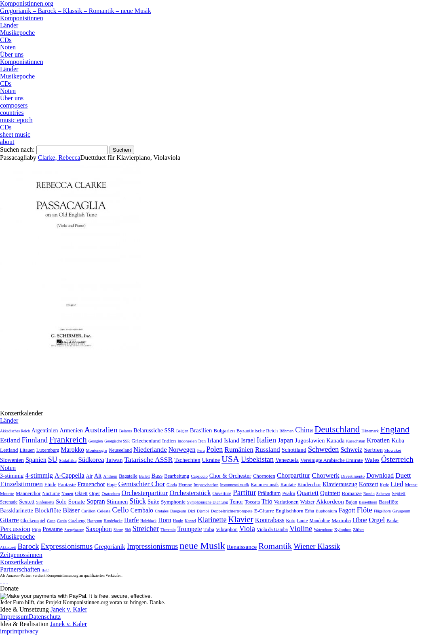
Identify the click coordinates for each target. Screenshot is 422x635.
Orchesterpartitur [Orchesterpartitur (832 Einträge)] (145, 493)
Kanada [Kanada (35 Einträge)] (336, 440)
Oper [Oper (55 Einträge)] (94, 493)
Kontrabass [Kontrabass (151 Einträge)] (270, 519)
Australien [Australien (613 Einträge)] (101, 429)
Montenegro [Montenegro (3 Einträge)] (96, 450)
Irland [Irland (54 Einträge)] (214, 440)
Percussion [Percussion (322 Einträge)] (15, 529)
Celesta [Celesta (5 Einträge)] (103, 510)
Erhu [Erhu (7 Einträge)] (309, 511)
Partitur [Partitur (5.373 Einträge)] (244, 492)
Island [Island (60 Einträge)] (231, 440)
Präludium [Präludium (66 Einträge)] (269, 493)
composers (13, 105)
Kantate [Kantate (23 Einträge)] (288, 484)
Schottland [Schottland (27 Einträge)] (294, 450)
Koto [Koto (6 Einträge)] (290, 520)
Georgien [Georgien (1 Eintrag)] (96, 441)
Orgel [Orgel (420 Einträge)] (377, 520)
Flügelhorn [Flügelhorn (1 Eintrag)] (382, 511)
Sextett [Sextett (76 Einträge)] (26, 502)
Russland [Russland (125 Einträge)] (267, 449)
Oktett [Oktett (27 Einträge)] (81, 493)
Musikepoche (17, 32)
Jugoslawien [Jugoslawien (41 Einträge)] (310, 440)
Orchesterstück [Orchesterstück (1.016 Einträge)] (190, 493)
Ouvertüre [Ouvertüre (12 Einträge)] (222, 493)
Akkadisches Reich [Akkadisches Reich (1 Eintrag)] (15, 431)
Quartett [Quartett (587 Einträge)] (308, 493)
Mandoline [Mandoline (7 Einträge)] (320, 520)
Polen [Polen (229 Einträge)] (215, 449)
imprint (9, 631)
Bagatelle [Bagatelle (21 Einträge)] (128, 476)
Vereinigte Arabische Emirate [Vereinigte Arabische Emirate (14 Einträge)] (331, 460)
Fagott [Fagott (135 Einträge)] (347, 510)
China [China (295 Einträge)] (304, 430)
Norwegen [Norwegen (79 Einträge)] (182, 449)
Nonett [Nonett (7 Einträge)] (67, 493)
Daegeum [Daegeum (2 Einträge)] (178, 511)
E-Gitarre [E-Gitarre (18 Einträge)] (264, 511)
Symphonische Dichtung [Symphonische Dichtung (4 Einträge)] (207, 502)
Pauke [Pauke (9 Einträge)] (392, 520)
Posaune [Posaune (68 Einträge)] (52, 529)
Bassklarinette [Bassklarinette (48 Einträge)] (16, 510)
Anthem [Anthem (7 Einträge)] (110, 476)
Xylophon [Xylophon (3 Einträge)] (343, 529)
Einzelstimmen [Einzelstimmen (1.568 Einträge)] (21, 484)
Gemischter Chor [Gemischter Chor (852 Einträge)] (141, 484)
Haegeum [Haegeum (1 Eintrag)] (94, 521)
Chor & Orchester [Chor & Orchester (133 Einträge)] (230, 475)
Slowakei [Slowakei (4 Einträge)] (392, 450)
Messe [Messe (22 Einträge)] (411, 484)
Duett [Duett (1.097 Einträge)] (403, 475)
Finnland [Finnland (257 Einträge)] (35, 440)
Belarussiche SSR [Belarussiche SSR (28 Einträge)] (154, 430)
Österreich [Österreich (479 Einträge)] (397, 459)
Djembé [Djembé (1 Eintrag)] (203, 511)
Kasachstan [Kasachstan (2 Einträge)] (355, 441)
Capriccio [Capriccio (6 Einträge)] (199, 476)
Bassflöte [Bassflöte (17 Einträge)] (388, 502)
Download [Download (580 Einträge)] (380, 475)
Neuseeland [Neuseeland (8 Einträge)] (120, 450)
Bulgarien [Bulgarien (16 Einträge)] (224, 431)
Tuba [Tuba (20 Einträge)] (208, 529)
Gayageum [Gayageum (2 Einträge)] (401, 511)
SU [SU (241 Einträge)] (52, 459)
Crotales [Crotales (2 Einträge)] (162, 511)
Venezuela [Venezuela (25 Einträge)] (287, 460)
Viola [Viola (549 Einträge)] (247, 529)
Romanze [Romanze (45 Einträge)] (351, 493)
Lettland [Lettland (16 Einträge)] (9, 450)
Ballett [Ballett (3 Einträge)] (144, 476)
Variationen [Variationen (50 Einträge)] (286, 502)
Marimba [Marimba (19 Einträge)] (341, 520)
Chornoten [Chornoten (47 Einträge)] (264, 476)
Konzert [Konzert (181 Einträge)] (368, 484)
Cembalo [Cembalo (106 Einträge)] (141, 510)
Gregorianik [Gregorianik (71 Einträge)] (109, 546)
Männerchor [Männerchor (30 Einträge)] (28, 493)
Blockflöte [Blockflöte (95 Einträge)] (48, 510)
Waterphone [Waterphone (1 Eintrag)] (323, 529)
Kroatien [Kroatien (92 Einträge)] (378, 440)
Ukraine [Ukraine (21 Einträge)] (211, 460)
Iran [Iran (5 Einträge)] (202, 440)
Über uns (11, 54)
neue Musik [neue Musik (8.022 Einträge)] (202, 545)
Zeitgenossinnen (21, 554)
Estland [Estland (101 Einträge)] (10, 440)
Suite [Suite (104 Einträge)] (153, 501)
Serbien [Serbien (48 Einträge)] (373, 449)
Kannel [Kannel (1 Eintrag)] (190, 521)
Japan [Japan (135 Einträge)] (285, 440)
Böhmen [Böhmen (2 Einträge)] (286, 431)
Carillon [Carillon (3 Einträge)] (88, 511)
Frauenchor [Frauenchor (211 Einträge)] (91, 484)
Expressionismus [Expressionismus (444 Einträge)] (66, 546)
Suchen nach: (17, 149)
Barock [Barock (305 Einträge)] (28, 546)
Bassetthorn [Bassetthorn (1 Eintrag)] (368, 502)
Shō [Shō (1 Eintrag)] (128, 529)
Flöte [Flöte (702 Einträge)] (364, 510)
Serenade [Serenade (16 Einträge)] (8, 502)
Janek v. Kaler (69, 609)
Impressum (14, 616)
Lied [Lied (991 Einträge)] (396, 484)
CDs (5, 39)
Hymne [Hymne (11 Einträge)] (185, 484)
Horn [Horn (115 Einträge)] (164, 519)
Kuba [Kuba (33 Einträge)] (397, 440)
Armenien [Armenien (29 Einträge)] (70, 430)
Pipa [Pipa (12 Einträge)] (36, 529)
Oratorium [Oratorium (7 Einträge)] (110, 493)
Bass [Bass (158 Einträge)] (157, 475)
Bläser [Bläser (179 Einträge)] (71, 510)
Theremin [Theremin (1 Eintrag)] (167, 529)
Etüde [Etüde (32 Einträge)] (50, 484)
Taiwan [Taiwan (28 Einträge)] (114, 460)
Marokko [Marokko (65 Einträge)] (72, 449)
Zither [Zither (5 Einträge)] (358, 529)
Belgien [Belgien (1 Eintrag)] (182, 431)
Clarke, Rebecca (59, 157)
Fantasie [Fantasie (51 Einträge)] (67, 484)
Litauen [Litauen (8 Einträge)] (26, 450)
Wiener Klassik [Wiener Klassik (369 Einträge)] (316, 546)
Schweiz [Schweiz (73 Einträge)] (351, 449)
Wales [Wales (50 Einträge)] (372, 459)
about (7, 141)
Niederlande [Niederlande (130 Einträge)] (150, 449)
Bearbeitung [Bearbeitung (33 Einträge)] (176, 476)
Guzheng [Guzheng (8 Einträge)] (77, 520)
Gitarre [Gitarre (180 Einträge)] (9, 520)
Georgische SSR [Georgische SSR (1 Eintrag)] (117, 441)
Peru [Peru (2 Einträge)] (201, 450)
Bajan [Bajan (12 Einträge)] (351, 502)
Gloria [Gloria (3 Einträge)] (172, 485)
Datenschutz (45, 616)
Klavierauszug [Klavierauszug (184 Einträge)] (340, 484)
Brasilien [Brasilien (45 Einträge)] (201, 430)
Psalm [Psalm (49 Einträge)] (288, 493)
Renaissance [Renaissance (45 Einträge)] (242, 547)
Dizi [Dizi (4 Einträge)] (191, 510)
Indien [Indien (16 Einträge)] (169, 441)
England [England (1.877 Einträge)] (394, 429)
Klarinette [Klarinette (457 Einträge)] (212, 520)
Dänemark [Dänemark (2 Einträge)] (370, 431)
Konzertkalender (21, 562)
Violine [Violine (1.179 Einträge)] (300, 528)
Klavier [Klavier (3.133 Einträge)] (240, 519)
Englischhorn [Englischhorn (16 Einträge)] (290, 511)
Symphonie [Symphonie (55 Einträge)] (173, 502)
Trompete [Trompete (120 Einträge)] (189, 528)
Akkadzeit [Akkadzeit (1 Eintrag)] (8, 547)
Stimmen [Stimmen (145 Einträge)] (117, 501)
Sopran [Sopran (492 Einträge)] (96, 501)
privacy (28, 631)
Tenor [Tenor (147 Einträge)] (236, 501)
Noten (8, 47)
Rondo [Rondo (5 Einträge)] (369, 493)
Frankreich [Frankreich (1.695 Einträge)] (68, 439)
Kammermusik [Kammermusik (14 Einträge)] (265, 484)
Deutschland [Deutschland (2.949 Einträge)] (337, 429)
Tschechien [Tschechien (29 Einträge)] (187, 460)
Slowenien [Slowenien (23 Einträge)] (12, 460)
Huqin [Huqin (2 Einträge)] (178, 521)
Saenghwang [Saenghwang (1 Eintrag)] (74, 529)
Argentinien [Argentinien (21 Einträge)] (45, 431)
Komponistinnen (21, 18)
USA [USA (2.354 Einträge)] (230, 459)
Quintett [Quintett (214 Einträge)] (330, 493)
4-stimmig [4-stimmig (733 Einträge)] (39, 475)
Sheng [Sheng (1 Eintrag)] (118, 529)
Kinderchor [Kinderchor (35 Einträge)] (309, 484)
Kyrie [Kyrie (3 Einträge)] (384, 485)
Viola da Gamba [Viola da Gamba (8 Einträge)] (272, 529)
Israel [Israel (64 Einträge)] (248, 440)
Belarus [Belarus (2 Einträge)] (125, 431)
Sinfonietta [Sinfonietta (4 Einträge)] (45, 502)
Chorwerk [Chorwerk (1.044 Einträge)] (325, 475)
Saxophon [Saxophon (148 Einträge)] (99, 528)
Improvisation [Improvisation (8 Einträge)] (206, 484)
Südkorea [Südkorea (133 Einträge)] (91, 460)
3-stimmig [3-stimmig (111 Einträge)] (11, 475)
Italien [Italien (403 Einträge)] (266, 440)
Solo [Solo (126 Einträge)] (61, 501)
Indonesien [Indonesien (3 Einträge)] (186, 440)
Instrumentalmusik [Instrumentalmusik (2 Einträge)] (234, 485)
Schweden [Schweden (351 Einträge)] (323, 449)
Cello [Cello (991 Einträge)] (120, 510)
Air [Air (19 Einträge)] (89, 476)
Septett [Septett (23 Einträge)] (398, 493)
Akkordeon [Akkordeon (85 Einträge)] (330, 501)
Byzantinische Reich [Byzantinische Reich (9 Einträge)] (257, 431)
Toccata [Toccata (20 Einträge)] (252, 502)
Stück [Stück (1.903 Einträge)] (137, 501)
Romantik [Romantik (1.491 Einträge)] (275, 546)
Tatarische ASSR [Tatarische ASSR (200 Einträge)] (148, 459)
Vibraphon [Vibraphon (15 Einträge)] (227, 529)
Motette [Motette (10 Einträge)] (7, 493)
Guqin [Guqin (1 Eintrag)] (62, 521)
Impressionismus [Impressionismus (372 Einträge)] (152, 546)
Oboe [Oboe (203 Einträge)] (359, 520)
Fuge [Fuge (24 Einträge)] (112, 484)
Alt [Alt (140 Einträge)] (98, 475)
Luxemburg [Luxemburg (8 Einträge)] (47, 450)
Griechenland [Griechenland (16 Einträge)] (145, 441)
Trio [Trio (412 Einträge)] (267, 501)
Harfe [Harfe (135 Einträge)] (131, 519)
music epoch (16, 119)
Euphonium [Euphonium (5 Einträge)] (326, 510)
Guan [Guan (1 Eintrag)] (51, 521)
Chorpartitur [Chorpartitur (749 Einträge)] (293, 475)
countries (12, 112)
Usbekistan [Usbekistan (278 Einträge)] (257, 459)
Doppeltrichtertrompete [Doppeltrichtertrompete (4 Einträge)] (231, 510)
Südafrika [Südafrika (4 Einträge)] (68, 460)
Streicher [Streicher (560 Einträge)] (146, 529)
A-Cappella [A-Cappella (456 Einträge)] (69, 475)
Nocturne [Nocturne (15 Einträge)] (51, 493)
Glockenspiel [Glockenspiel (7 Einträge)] (33, 520)
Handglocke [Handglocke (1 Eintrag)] (113, 521)
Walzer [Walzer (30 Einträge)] (307, 502)
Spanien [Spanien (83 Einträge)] (35, 459)
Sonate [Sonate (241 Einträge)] (76, 501)
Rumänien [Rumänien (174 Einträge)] (238, 449)
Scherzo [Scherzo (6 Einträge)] (383, 493)
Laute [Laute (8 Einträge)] (302, 520)
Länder (9, 25)
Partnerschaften (24, 569)
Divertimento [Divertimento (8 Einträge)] (353, 476)
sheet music (15, 134)
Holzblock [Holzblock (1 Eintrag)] (148, 521)
